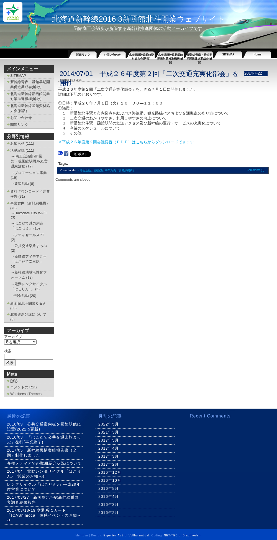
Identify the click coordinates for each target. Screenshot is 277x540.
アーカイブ (13, 337)
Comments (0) (255, 170)
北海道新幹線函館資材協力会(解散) (141, 55)
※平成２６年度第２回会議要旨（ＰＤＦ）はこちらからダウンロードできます (126, 142)
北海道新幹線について (28, 314)
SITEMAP (228, 54)
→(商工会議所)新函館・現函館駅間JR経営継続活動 (29, 161)
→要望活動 (20, 184)
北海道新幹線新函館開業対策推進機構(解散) (170, 55)
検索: (8, 351)
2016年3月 (108, 504)
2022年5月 (108, 424)
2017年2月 (108, 464)
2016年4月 (108, 496)
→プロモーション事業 (29, 173)
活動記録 (17, 150)
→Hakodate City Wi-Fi (29, 213)
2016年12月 (109, 472)
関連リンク (83, 54)
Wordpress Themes (26, 394)
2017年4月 (108, 448)
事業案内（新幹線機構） (30, 203)
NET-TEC (171, 535)
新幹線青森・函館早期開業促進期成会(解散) (199, 55)
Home (257, 54)
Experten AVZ (113, 535)
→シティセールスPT (27, 235)
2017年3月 (108, 456)
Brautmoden (192, 535)
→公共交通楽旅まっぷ (29, 246)
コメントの (23, 387)
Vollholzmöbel (139, 535)
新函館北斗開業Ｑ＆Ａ (28, 303)
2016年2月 (108, 512)
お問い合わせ (112, 54)
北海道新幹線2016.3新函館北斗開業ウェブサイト (138, 19)
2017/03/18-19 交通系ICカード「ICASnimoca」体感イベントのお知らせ (44, 515)
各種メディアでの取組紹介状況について (44, 463)
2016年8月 (108, 488)
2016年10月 (109, 480)
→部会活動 (20, 296)
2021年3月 (108, 432)
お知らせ (17, 143)
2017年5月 (108, 440)
